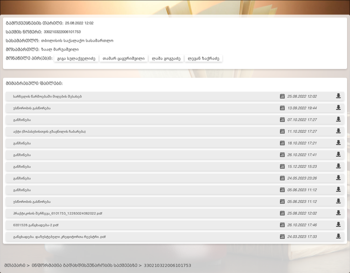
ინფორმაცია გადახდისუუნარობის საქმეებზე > (87, 265)
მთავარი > (17, 265)
